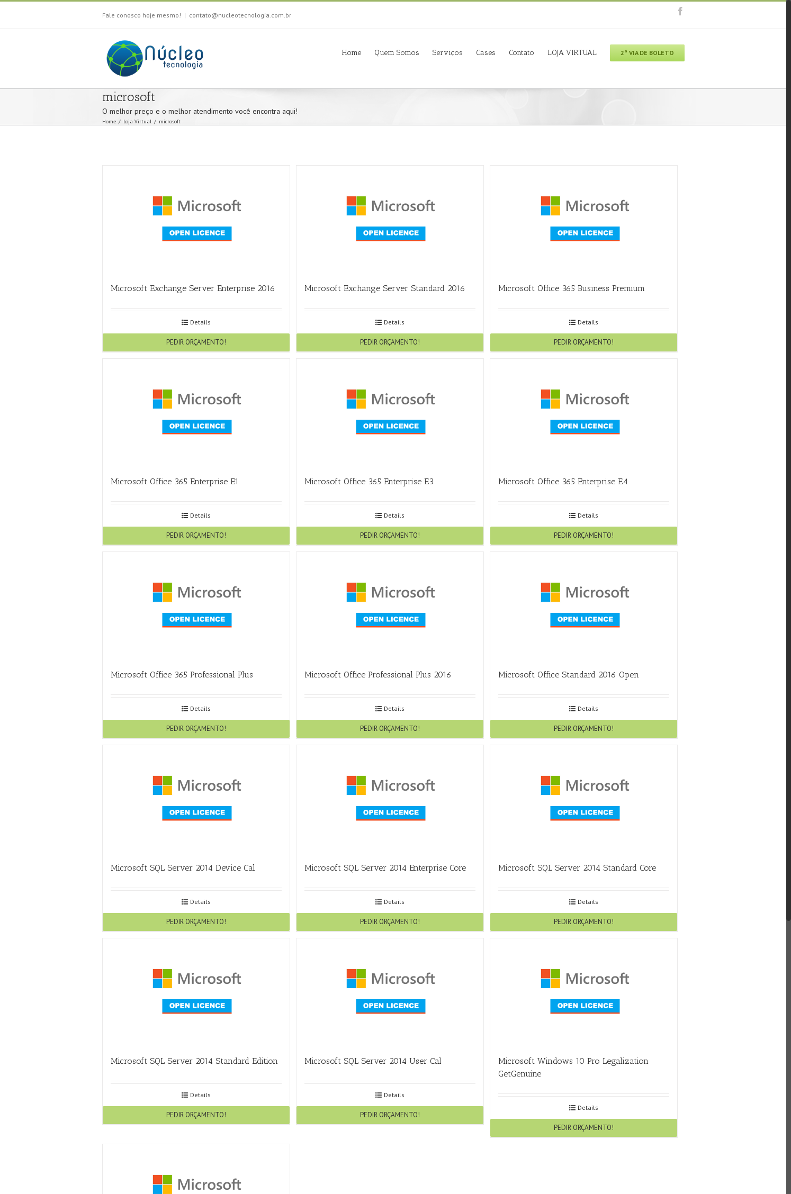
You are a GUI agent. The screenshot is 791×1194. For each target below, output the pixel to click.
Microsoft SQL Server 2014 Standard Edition (194, 1061)
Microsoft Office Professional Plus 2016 (378, 675)
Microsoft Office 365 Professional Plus (182, 675)
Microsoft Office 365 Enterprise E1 (175, 481)
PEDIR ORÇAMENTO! (196, 342)
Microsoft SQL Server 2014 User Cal (373, 1061)
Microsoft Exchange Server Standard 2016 (384, 288)
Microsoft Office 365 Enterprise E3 (369, 481)
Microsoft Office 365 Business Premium (571, 288)
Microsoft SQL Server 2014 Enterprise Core (385, 868)
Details (200, 322)
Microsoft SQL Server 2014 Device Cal (183, 868)
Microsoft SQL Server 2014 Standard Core (577, 868)
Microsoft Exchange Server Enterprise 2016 (193, 288)
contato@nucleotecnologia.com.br (240, 15)
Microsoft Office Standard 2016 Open (568, 675)
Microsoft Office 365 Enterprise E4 (563, 481)
